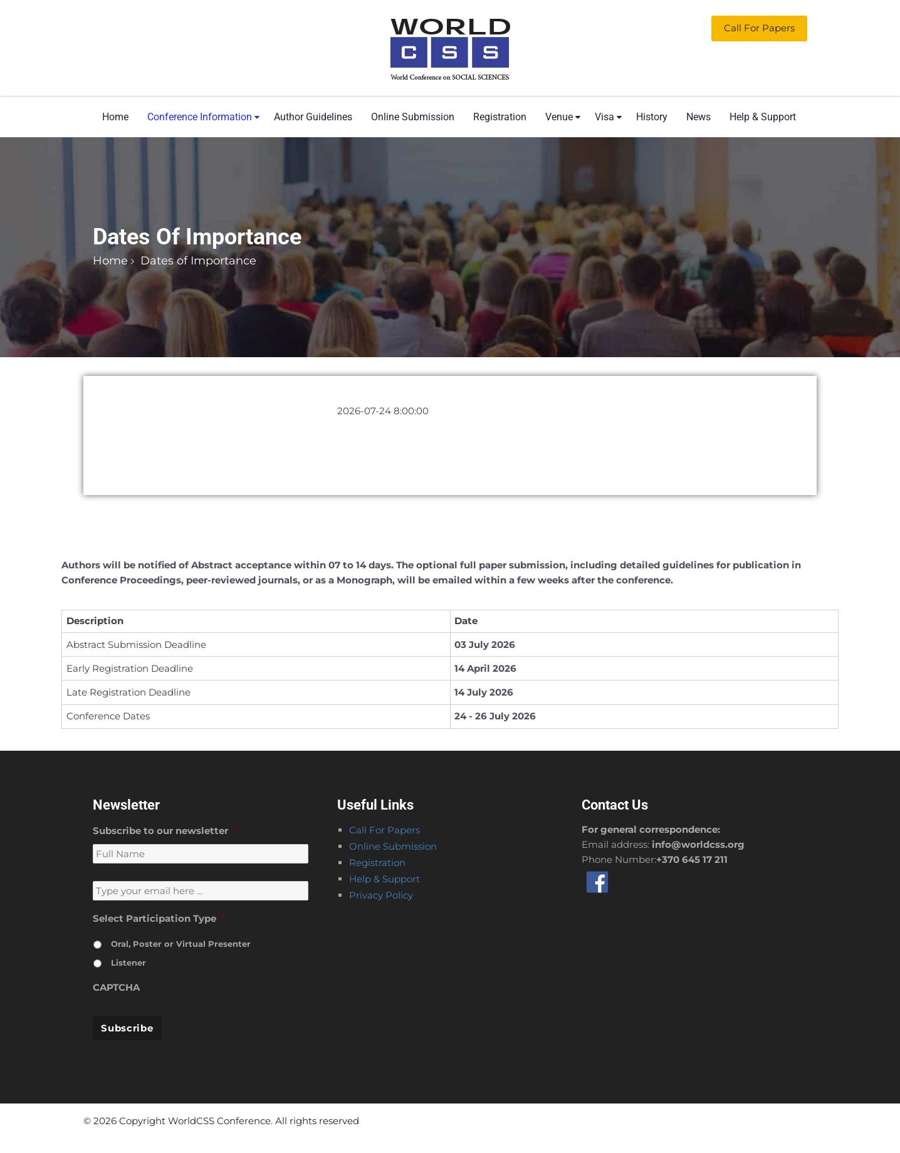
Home (115, 117)
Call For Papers (384, 830)
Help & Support (763, 117)
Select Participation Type (159, 918)
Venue (559, 117)
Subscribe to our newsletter (165, 831)
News (698, 117)
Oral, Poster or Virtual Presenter (181, 944)
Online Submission (412, 117)
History (651, 117)
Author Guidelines (313, 117)
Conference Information (199, 117)
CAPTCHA (116, 987)
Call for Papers (759, 28)
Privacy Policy (381, 895)
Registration (499, 117)
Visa (604, 117)
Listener (128, 962)
